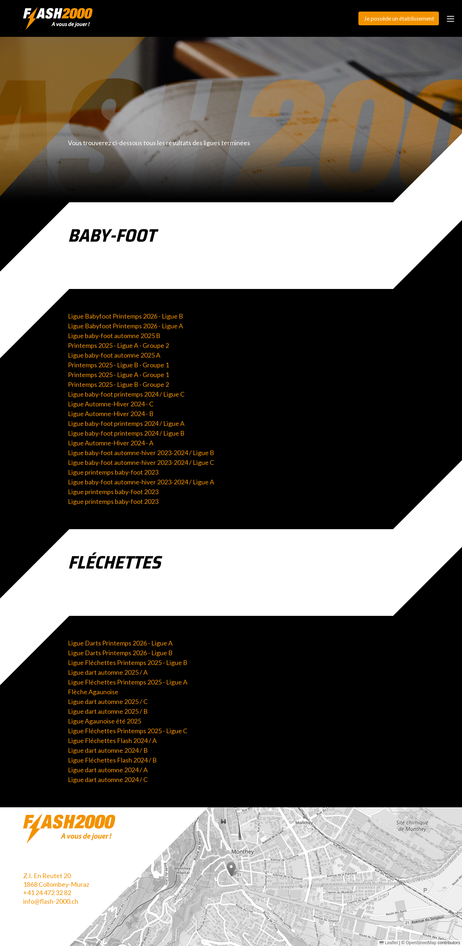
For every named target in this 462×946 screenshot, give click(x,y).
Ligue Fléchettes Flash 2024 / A (112, 740)
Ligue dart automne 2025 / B (108, 711)
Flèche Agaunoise (93, 692)
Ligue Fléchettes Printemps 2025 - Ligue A (127, 682)
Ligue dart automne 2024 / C (108, 779)
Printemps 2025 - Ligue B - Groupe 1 (118, 365)
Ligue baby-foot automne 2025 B (114, 336)
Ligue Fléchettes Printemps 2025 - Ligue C (127, 731)
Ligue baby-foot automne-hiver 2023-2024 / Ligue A (141, 482)
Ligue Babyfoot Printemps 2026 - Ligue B (125, 316)
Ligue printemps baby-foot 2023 (113, 472)
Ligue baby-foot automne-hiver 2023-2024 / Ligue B (141, 453)
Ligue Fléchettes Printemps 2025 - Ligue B (127, 662)
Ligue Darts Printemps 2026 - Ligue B (120, 653)
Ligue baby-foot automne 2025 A (114, 355)
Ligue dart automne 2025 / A (108, 672)
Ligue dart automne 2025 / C (108, 701)
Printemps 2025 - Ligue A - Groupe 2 (118, 345)
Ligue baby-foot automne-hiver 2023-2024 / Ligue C (141, 462)
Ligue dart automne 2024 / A (108, 770)
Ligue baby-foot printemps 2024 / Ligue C (126, 394)
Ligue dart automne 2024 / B (108, 750)
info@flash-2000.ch (50, 901)
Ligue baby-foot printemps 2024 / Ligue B (126, 433)
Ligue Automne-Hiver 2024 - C (110, 404)
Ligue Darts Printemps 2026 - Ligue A (120, 643)
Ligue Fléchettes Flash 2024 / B (112, 760)
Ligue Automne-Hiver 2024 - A (110, 443)
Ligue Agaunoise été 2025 (104, 721)
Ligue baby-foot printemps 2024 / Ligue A (126, 423)
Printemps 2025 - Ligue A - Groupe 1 (118, 375)
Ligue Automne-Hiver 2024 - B (110, 414)
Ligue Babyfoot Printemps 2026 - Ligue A (125, 326)
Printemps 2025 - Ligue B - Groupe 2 (118, 384)
